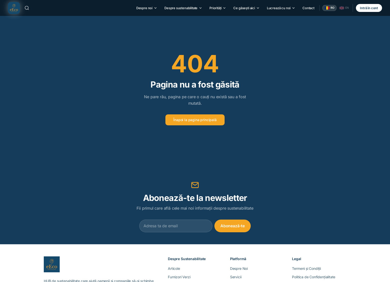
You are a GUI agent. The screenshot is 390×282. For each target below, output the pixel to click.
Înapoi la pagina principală (194, 120)
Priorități (217, 8)
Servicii (236, 277)
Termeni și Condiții (306, 268)
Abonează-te (232, 225)
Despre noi (146, 8)
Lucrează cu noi (281, 8)
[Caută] (27, 8)
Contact (308, 8)
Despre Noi (239, 268)
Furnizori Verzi (179, 277)
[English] (344, 8)
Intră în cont (369, 8)
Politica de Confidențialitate (313, 277)
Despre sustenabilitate (183, 8)
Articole (174, 268)
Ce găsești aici (246, 8)
